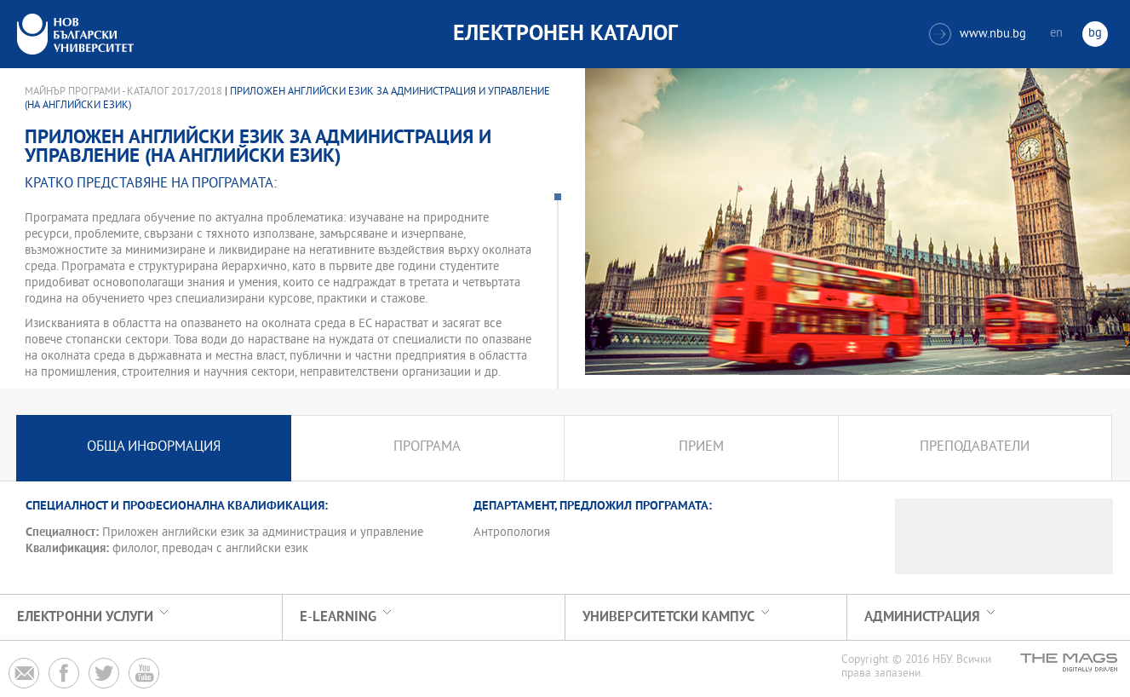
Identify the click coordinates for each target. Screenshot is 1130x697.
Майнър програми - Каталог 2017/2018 (123, 92)
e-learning (338, 617)
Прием (701, 448)
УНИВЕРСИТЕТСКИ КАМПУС (668, 617)
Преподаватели (975, 448)
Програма (427, 448)
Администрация (922, 617)
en (1056, 34)
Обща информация (154, 448)
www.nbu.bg (977, 34)
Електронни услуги (85, 617)
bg (1095, 34)
